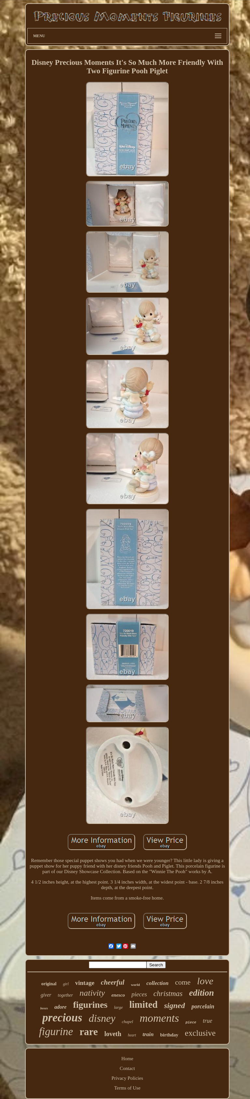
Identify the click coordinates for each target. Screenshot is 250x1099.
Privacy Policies (127, 1078)
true (207, 1021)
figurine (56, 1031)
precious (62, 1017)
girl (65, 984)
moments (159, 1018)
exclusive (200, 1033)
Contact (127, 1068)
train (148, 1034)
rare (88, 1031)
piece (191, 1022)
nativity (92, 993)
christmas (167, 993)
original (49, 983)
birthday (169, 1034)
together (65, 995)
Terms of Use (127, 1088)
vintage (84, 982)
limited (143, 1004)
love (205, 980)
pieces (139, 994)
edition (201, 993)
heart (132, 1035)
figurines (90, 1005)
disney (102, 1018)
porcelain (202, 1006)
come (183, 982)
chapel (127, 1021)
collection (157, 983)
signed (174, 1005)
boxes (44, 1008)
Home (127, 1058)
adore (60, 1007)
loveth (112, 1033)
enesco (118, 995)
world (135, 985)
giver (46, 995)
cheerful (112, 982)
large (118, 1007)
